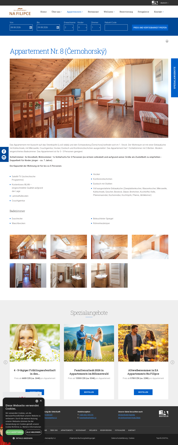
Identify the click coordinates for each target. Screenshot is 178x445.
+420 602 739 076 (86, 415)
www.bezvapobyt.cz (48, 438)
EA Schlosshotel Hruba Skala (129, 418)
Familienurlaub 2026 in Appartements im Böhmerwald (88, 372)
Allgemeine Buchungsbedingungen (82, 438)
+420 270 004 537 (46, 415)
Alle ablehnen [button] (33, 432)
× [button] (41, 401)
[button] (24, 438)
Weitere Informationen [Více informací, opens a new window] (32, 427)
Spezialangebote (174, 78)
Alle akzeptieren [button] (15, 432)
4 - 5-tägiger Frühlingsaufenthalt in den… (34, 372)
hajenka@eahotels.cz (87, 418)
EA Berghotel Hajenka (126, 415)
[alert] (23, 420)
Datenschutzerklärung (119, 438)
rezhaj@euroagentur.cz (48, 418)
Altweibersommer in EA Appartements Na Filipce (143, 372)
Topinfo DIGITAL (162, 438)
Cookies (131, 438)
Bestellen (89, 392)
